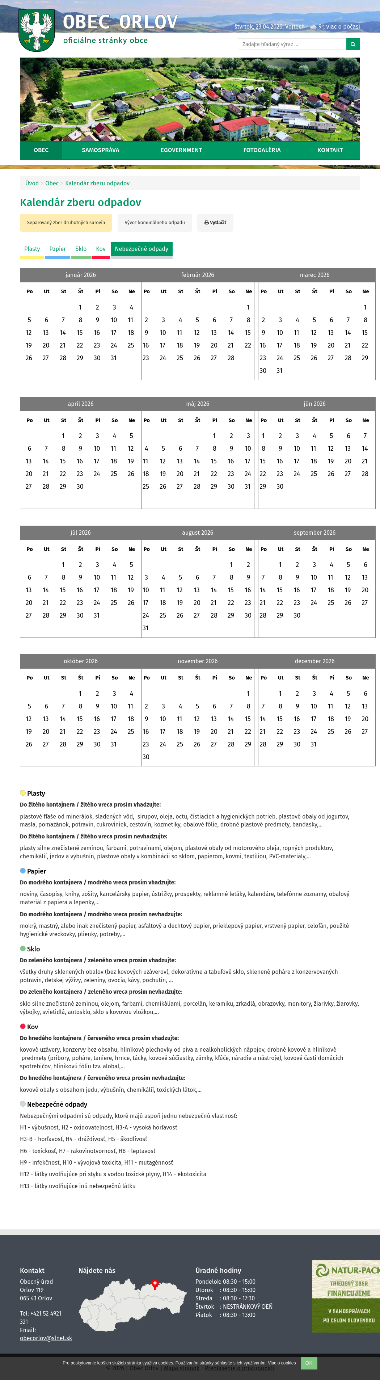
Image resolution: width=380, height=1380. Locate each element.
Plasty (32, 248)
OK (309, 1363)
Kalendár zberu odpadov (97, 183)
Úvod (32, 183)
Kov (100, 248)
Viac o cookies (282, 1363)
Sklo (80, 248)
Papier (57, 248)
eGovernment (181, 150)
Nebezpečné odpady (141, 248)
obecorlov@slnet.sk (46, 1338)
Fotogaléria (262, 150)
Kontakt (330, 150)
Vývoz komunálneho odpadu (155, 222)
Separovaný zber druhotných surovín (66, 222)
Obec (41, 150)
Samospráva (100, 150)
